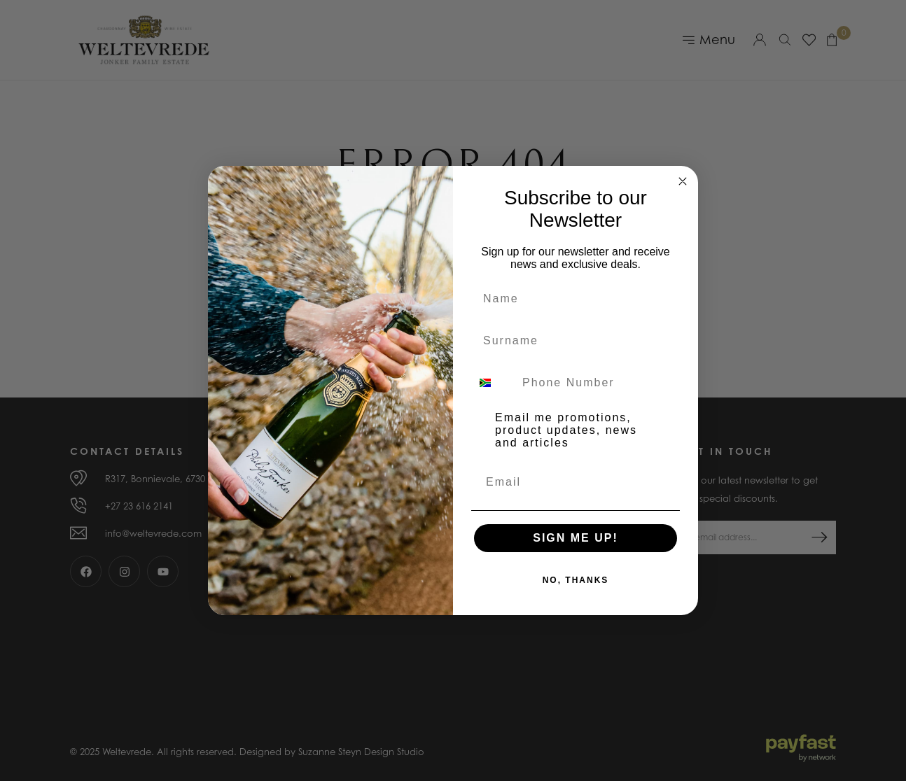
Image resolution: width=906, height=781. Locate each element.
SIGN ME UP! (575, 538)
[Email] (575, 482)
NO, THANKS (576, 580)
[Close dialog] (682, 181)
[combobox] (493, 383)
